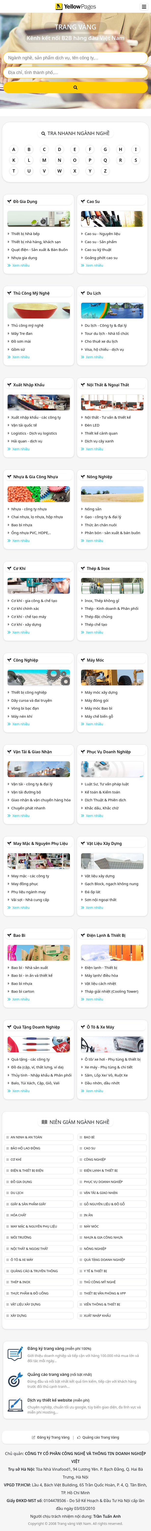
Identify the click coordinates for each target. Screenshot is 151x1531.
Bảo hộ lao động (25, 1148)
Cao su (93, 201)
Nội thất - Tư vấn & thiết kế (108, 417)
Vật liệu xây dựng (104, 843)
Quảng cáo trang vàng (59, 1374)
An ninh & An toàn (26, 1137)
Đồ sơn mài (21, 341)
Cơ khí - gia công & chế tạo (34, 600)
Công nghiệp (25, 660)
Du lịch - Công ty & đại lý (106, 325)
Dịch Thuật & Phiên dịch (105, 799)
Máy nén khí (21, 716)
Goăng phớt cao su (101, 257)
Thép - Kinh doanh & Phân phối (111, 608)
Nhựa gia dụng (24, 257)
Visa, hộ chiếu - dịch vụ (104, 349)
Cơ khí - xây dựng (26, 624)
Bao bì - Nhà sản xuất (29, 967)
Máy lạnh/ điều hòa (101, 975)
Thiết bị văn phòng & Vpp (105, 1293)
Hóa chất (18, 1215)
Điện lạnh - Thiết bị (101, 967)
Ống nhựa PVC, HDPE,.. (31, 532)
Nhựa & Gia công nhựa (35, 476)
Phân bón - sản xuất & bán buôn (112, 532)
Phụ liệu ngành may (28, 891)
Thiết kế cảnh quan (101, 433)
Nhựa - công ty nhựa (29, 508)
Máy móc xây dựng (101, 692)
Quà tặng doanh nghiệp (36, 1027)
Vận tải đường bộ (26, 792)
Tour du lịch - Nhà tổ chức (107, 333)
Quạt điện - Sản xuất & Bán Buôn (39, 249)
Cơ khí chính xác (25, 608)
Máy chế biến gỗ (99, 716)
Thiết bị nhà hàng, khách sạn (36, 241)
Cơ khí (19, 568)
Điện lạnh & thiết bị (106, 935)
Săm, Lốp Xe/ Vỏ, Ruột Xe (106, 1075)
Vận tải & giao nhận (32, 751)
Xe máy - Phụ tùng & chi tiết (109, 1067)
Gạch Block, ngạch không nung (111, 883)
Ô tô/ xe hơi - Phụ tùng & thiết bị (113, 1059)
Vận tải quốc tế (24, 425)
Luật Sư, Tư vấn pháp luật (107, 783)
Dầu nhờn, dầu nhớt (102, 1082)
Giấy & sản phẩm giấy (28, 1204)
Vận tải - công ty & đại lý (31, 783)
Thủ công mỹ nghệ (31, 293)
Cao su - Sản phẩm (101, 241)
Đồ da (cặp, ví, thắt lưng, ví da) (37, 1067)
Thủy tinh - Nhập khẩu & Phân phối (41, 1075)
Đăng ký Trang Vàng (53, 1437)
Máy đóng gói (96, 700)
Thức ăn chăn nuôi (101, 524)
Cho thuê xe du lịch (101, 341)
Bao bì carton (22, 991)
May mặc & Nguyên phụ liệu (40, 843)
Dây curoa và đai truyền (31, 700)
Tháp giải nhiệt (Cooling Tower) (111, 991)
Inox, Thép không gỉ (102, 600)
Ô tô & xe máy (100, 1027)
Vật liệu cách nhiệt (100, 983)
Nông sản (93, 508)
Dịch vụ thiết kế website (58, 1400)
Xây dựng (18, 1315)
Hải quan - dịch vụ (26, 441)
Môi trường (21, 1237)
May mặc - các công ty (30, 875)
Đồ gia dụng (25, 201)
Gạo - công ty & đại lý (103, 516)
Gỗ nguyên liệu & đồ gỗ (104, 1204)
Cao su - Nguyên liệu (102, 233)
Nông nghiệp (99, 476)
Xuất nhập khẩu (28, 385)
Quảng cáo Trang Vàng (100, 1437)
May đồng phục (24, 883)
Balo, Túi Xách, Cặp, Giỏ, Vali (35, 1082)
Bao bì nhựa (21, 524)
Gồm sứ (18, 349)
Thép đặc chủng (98, 616)
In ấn (88, 1215)
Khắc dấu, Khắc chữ (102, 807)
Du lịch (94, 293)
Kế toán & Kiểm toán (102, 792)
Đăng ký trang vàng (59, 1348)
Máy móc (95, 660)
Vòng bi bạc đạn (25, 708)
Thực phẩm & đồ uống (29, 1293)
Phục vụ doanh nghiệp (109, 751)
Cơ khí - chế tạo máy (28, 616)
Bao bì (19, 935)
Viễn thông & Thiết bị (102, 1304)
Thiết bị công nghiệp (29, 692)
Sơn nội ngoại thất (100, 899)
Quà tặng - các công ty (30, 1059)
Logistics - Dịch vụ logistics (34, 433)
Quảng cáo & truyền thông (34, 1271)
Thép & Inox (98, 568)
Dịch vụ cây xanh (99, 441)
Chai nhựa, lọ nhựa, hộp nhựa (37, 516)
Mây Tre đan (21, 333)
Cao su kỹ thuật (98, 249)
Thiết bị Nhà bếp (25, 233)
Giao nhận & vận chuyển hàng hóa (41, 799)
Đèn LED (92, 425)
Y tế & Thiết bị (95, 1271)
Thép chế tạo (96, 624)
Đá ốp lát (92, 891)
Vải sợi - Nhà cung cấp (30, 899)
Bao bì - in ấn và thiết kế (31, 975)
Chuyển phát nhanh (28, 807)
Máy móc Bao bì (98, 708)
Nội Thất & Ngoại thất (108, 385)
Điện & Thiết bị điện (27, 1170)
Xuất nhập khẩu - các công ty (36, 417)
